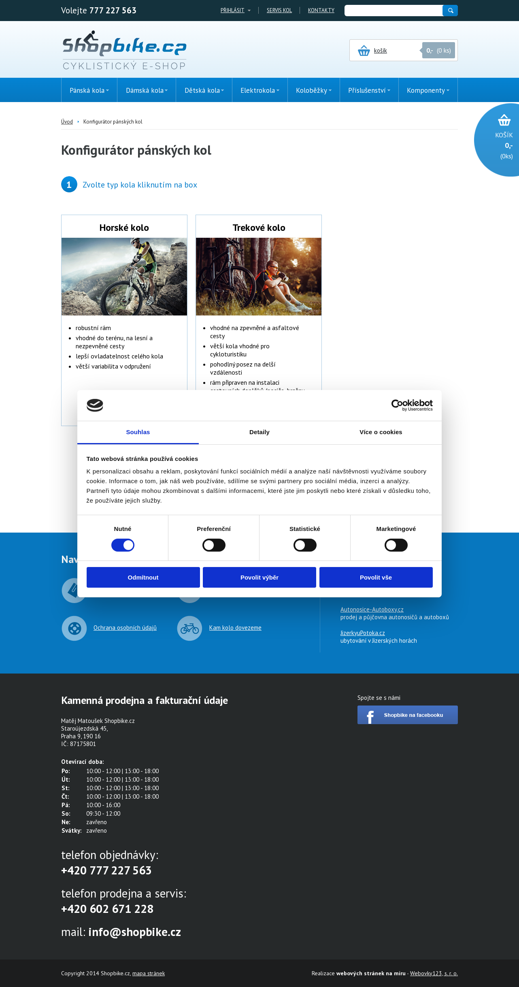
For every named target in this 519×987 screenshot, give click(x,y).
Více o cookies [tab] (380, 431)
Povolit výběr (259, 577)
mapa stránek (148, 973)
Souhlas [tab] (138, 431)
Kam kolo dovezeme (235, 627)
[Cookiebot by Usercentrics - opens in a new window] (397, 405)
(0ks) (492, 145)
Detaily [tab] (259, 431)
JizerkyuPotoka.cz (362, 633)
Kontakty (321, 10)
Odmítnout (143, 577)
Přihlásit (233, 10)
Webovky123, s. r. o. (434, 973)
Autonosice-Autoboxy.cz (372, 609)
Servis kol (279, 10)
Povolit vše (376, 577)
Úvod (67, 121)
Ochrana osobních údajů (125, 627)
